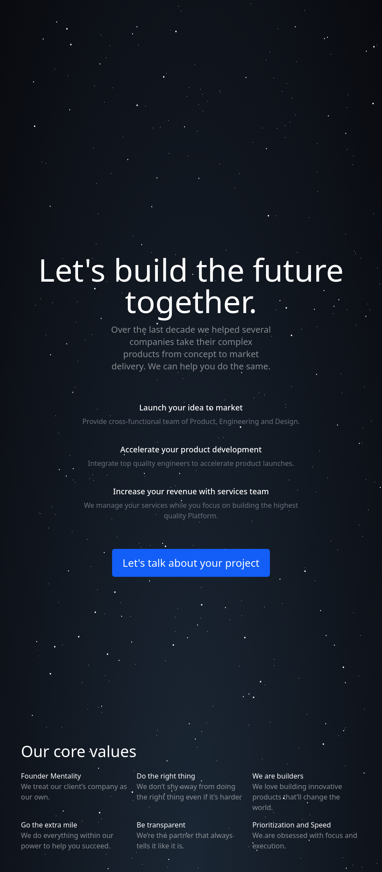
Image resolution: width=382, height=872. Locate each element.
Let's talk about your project (191, 562)
